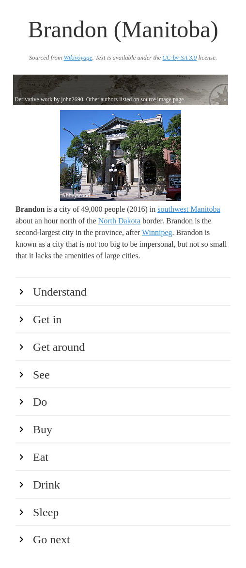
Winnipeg (157, 232)
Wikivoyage (77, 57)
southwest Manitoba (188, 209)
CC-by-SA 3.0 (179, 57)
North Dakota (119, 221)
